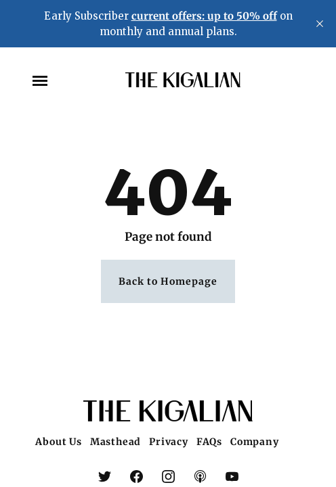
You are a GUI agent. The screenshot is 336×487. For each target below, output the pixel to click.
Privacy (168, 442)
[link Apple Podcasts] (200, 479)
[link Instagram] (168, 479)
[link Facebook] (136, 479)
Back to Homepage (168, 282)
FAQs (209, 442)
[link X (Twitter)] (104, 479)
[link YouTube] (232, 479)
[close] (320, 23)
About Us (58, 442)
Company (254, 442)
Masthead (115, 442)
